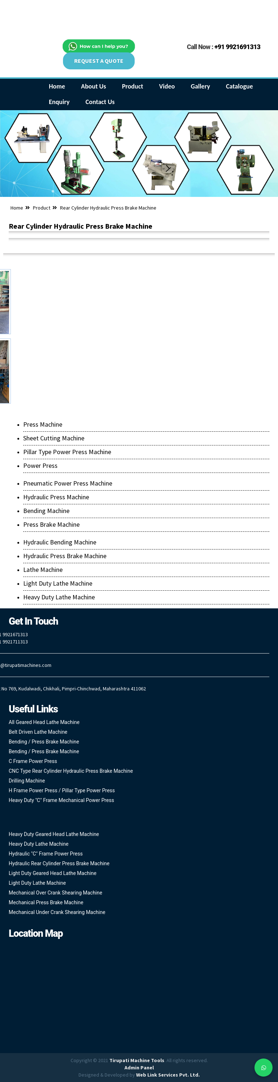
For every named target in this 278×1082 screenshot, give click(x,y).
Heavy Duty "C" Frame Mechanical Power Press (61, 800)
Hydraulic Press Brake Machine (64, 556)
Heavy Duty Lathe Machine (59, 597)
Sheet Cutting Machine (53, 438)
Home (16, 207)
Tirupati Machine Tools (136, 1060)
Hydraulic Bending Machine (59, 542)
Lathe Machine (43, 569)
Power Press (40, 465)
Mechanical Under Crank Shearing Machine (57, 912)
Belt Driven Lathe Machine (38, 732)
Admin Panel (139, 1067)
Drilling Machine (27, 781)
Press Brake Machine (51, 524)
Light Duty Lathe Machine (57, 583)
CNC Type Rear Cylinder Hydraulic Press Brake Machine (71, 771)
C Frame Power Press (33, 761)
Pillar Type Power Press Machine (67, 452)
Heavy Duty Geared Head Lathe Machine (54, 834)
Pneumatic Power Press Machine (67, 483)
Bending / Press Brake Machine (44, 742)
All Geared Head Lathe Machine (44, 722)
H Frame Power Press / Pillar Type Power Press (62, 790)
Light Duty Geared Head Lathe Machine (52, 873)
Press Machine (42, 424)
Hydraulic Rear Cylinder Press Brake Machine (59, 863)
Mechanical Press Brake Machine (46, 902)
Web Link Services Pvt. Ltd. (168, 1075)
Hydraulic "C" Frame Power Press (46, 854)
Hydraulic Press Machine (56, 497)
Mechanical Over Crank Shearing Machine (55, 893)
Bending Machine (46, 510)
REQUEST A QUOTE (98, 60)
